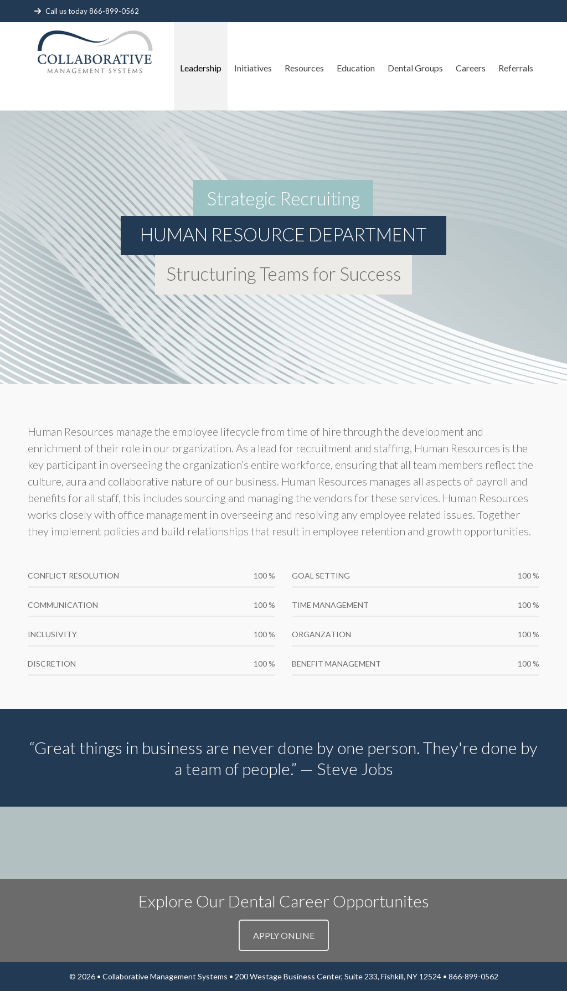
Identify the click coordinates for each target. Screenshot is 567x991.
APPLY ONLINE (284, 935)
